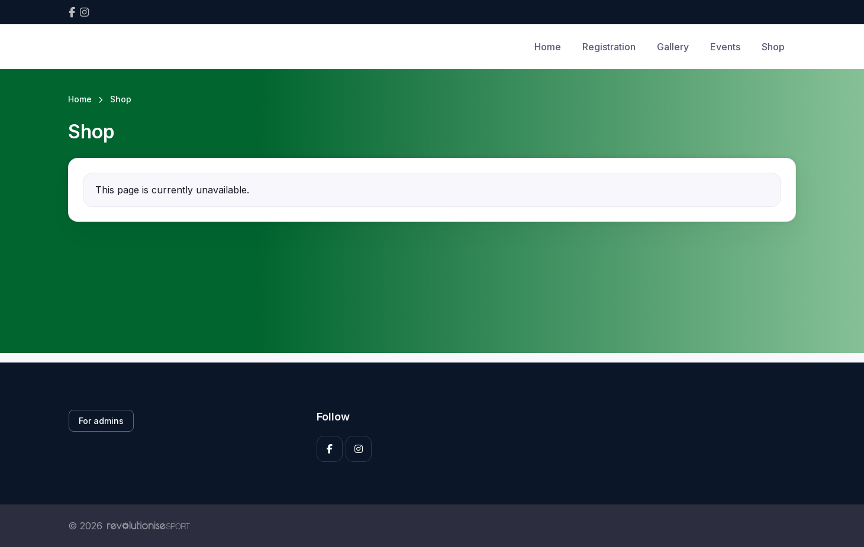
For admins (101, 421)
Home (547, 47)
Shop (773, 47)
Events (725, 47)
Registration (609, 47)
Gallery (673, 47)
